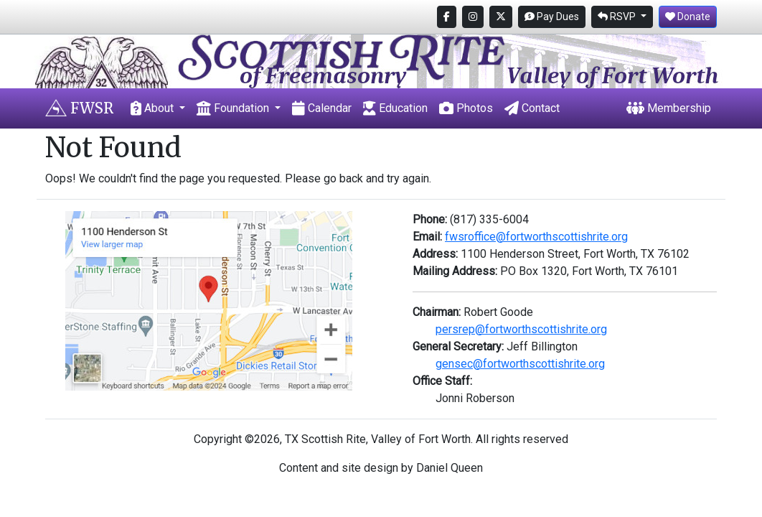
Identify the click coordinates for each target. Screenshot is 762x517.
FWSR (79, 108)
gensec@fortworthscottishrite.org (520, 364)
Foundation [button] (234, 108)
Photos (466, 108)
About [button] (154, 108)
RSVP (618, 16)
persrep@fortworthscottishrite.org (521, 329)
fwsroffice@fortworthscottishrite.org (536, 236)
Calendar (322, 108)
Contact (532, 108)
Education (395, 108)
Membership (668, 108)
